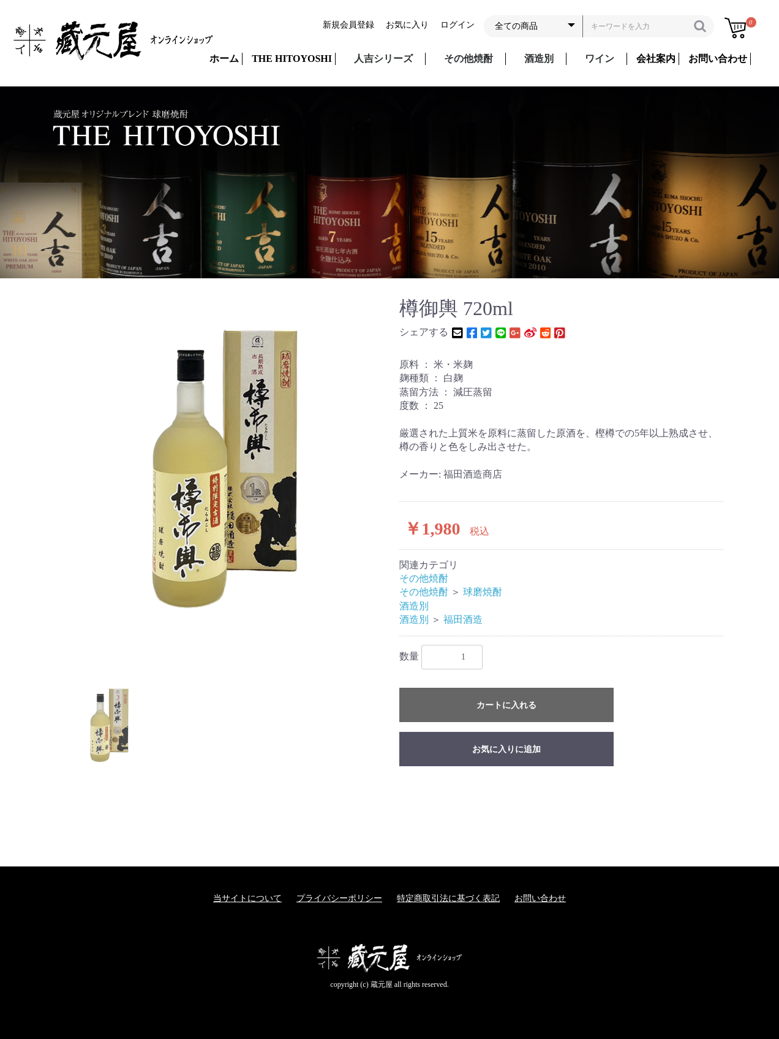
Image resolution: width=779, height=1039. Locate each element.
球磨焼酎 (482, 592)
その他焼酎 (468, 58)
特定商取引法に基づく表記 (448, 898)
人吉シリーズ (383, 58)
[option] (222, 467)
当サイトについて (247, 898)
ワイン (599, 58)
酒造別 (539, 58)
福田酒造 (463, 619)
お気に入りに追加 (506, 749)
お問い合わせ (540, 898)
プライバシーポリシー (339, 898)
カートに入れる (506, 705)
